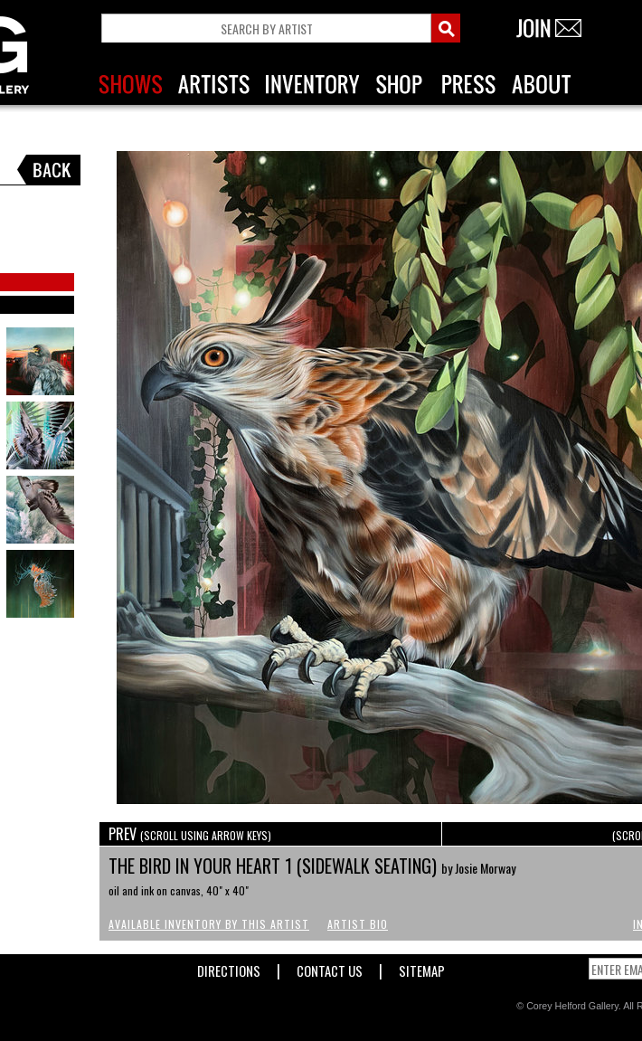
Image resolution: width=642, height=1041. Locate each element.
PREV (190, 834)
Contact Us (330, 967)
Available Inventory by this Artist (209, 924)
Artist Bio (357, 924)
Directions (228, 967)
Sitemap (422, 967)
